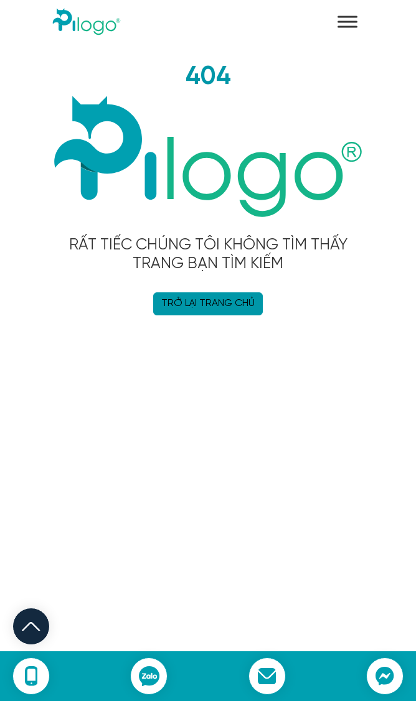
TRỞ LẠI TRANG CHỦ (208, 303)
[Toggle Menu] (347, 21)
